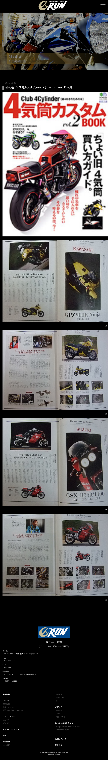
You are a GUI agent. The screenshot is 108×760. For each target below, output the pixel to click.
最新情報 (6, 694)
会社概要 (6, 745)
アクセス (59, 694)
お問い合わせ (60, 739)
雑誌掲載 (59, 710)
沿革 (57, 701)
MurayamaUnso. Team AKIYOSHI (68, 727)
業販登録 (58, 745)
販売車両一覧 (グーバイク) (13, 710)
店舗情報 (6, 742)
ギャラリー (7, 723)
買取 (4, 736)
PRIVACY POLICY (54, 755)
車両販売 (6, 704)
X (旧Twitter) (60, 717)
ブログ (58, 714)
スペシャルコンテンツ (64, 723)
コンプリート (8, 720)
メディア (58, 707)
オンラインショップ (11, 729)
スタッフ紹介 (60, 698)
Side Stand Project (62, 730)
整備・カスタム (9, 707)
